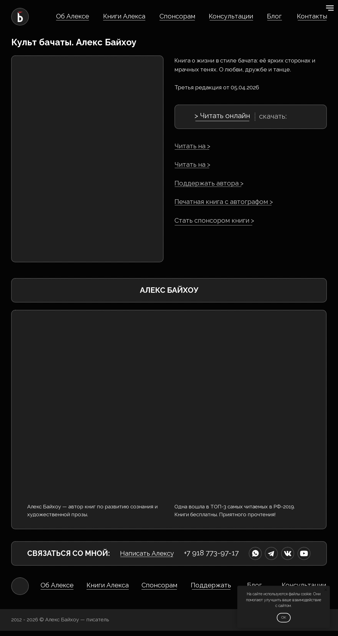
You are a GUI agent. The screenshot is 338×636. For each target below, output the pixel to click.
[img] (255, 553)
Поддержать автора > (209, 183)
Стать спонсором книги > (214, 220)
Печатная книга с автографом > (223, 202)
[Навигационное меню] (330, 8)
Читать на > (192, 146)
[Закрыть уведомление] (325, 590)
